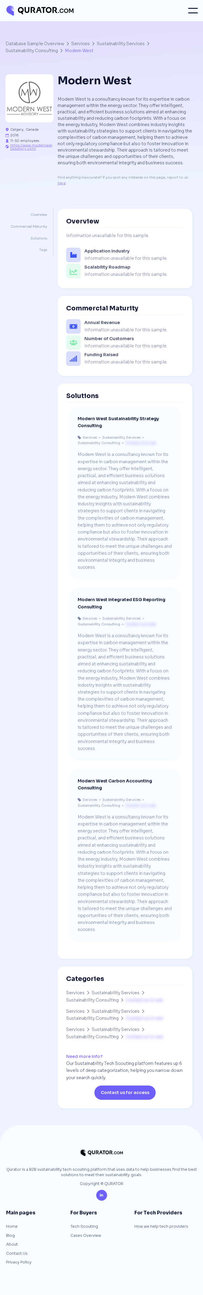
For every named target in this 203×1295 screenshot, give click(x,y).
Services (80, 43)
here (62, 183)
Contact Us (17, 1254)
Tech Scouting (84, 1227)
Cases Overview (85, 1236)
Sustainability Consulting (31, 50)
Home (12, 1227)
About (12, 1245)
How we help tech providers (161, 1227)
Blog (10, 1236)
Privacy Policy (19, 1262)
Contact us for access (125, 1092)
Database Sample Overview (34, 43)
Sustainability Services (121, 43)
